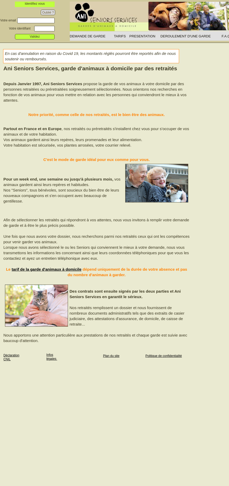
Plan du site (111, 356)
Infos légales (51, 357)
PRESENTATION (142, 36)
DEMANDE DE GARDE (88, 36)
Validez (35, 36)
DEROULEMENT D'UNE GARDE (186, 36)
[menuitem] (92, 36)
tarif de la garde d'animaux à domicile (47, 269)
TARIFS (120, 36)
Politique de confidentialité (163, 356)
